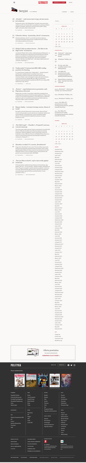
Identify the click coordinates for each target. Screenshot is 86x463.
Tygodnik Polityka (15, 395)
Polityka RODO (30, 446)
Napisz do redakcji (15, 444)
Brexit (28, 395)
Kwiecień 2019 (58, 208)
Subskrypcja (61, 365)
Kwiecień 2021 (58, 160)
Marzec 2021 (58, 162)
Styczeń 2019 (58, 214)
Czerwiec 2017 (58, 252)
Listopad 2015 (58, 291)
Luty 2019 (57, 212)
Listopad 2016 (58, 266)
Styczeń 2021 (58, 166)
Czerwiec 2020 (58, 180)
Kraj (12, 415)
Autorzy (63, 429)
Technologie (47, 423)
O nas (62, 433)
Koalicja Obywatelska (16, 423)
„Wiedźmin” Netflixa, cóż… (65, 95)
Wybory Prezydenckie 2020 (17, 418)
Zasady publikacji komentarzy (33, 442)
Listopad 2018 (58, 218)
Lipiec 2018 (58, 226)
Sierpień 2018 (58, 224)
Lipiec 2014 (58, 323)
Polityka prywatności (32, 444)
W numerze (13, 393)
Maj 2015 (57, 303)
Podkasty (63, 423)
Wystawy (46, 403)
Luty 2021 (57, 164)
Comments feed (59, 339)
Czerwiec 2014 (58, 325)
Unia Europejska (31, 397)
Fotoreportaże (64, 425)
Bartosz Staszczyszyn (30, 43)
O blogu (72, 12)
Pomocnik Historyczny (16, 397)
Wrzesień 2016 (58, 271)
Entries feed (58, 337)
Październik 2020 (59, 172)
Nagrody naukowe (48, 427)
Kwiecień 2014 (58, 329)
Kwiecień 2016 (58, 281)
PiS (11, 419)
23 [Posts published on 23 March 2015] (56, 42)
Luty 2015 (57, 309)
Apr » (59, 47)
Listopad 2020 (58, 170)
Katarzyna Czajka (29, 155)
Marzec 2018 (58, 234)
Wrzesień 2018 (58, 222)
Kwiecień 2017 (58, 256)
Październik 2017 (59, 244)
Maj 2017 (57, 254)
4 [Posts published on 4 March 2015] (61, 34)
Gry (45, 407)
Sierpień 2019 (58, 200)
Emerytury (30, 413)
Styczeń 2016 (58, 287)
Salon (12, 403)
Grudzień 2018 (58, 216)
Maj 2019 (57, 206)
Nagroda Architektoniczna (50, 411)
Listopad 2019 (58, 194)
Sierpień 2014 (58, 321)
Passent (63, 395)
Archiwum (63, 427)
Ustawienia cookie (31, 449)
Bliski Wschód (30, 401)
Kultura (46, 393)
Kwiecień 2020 (58, 184)
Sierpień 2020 (58, 176)
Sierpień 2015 (58, 297)
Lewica (12, 421)
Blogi (62, 393)
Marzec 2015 (58, 307)
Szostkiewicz (64, 399)
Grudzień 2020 (58, 168)
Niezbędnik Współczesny (17, 401)
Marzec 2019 (58, 210)
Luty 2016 (57, 285)
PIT (28, 415)
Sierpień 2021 (58, 154)
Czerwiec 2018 (58, 228)
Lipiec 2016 (58, 275)
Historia (63, 413)
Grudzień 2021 (58, 150)
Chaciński (63, 401)
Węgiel (29, 417)
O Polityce (13, 449)
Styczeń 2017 (58, 262)
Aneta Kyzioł (28, 84)
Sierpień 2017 (58, 248)
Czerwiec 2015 (58, 301)
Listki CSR (29, 423)
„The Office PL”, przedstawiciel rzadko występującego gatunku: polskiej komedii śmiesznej (64, 105)
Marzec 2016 (58, 283)
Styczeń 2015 (58, 311)
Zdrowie (46, 419)
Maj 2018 (57, 230)
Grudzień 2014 (58, 313)
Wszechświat (47, 421)
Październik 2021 (59, 152)
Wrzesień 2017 (58, 246)
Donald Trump (30, 399)
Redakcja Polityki (14, 439)
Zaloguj (70, 2)
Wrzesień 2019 (58, 198)
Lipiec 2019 (58, 202)
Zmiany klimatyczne (49, 425)
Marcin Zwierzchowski (29, 30)
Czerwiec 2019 (58, 204)
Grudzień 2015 (58, 289)
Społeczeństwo (64, 417)
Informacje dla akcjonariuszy (33, 451)
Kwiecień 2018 (58, 232)
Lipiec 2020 (58, 178)
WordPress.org (58, 341)
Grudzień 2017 (58, 240)
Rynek (28, 410)
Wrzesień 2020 (58, 174)
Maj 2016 (57, 279)
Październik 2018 (59, 220)
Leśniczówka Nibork (33, 457)
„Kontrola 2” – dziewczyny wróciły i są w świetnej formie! (64, 90)
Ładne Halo (47, 457)
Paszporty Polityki (48, 409)
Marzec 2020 (58, 186)
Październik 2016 (59, 268)
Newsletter (53, 365)
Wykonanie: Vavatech (54, 457)
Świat (28, 393)
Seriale (46, 401)
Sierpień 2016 (58, 273)
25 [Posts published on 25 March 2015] (61, 42)
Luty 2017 (57, 260)
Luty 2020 (57, 188)
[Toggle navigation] (14, 2)
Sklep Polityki (64, 435)
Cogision (43, 457)
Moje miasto (64, 421)
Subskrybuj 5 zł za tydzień (50, 356)
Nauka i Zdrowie (47, 416)
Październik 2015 (59, 293)
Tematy (62, 431)
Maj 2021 (57, 158)
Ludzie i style (64, 415)
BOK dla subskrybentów (16, 446)
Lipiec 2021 (58, 156)
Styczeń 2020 (58, 190)
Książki (46, 395)
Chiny (28, 405)
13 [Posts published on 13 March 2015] (67, 37)
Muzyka (46, 397)
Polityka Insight (24, 457)
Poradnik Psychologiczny (17, 399)
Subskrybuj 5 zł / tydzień (59, 2)
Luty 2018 (57, 236)
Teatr (45, 405)
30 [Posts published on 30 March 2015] (56, 44)
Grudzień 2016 (58, 264)
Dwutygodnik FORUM (14, 457)
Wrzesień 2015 (58, 295)
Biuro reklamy (14, 442)
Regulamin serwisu (31, 439)
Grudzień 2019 (58, 192)
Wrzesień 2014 (58, 319)
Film (45, 399)
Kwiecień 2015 (58, 305)
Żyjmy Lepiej (14, 405)
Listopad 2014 (58, 315)
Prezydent (13, 425)
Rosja (28, 403)
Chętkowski (64, 403)
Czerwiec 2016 (58, 277)
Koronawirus (13, 410)
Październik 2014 (59, 317)
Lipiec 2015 (58, 299)
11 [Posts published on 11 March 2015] (61, 37)
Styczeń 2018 (58, 238)
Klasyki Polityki (64, 419)
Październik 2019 (59, 196)
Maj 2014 (57, 327)
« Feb (56, 47)
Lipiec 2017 (58, 250)
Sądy (12, 427)
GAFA (28, 421)
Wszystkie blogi (64, 405)
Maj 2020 (57, 182)
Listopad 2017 (58, 242)
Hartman (63, 397)
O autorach (64, 12)
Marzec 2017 (58, 258)
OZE (28, 419)
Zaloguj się (57, 335)
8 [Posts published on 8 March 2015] (72, 34)
